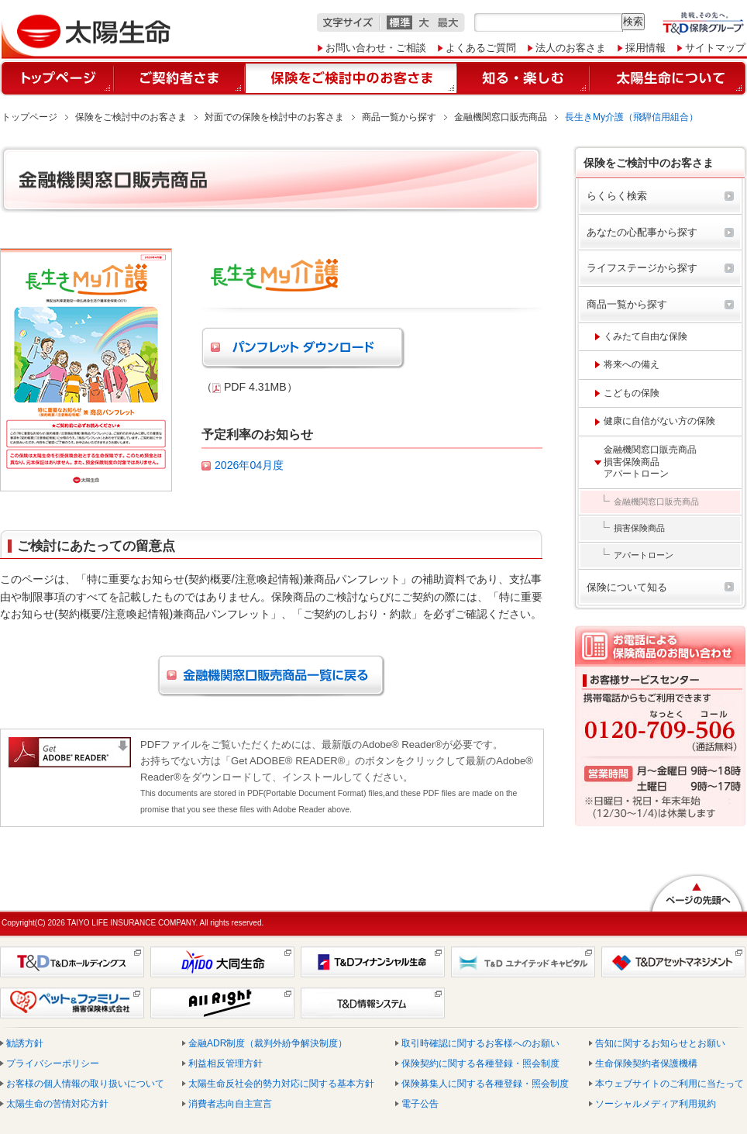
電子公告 (420, 1103)
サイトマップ (715, 47)
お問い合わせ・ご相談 (375, 47)
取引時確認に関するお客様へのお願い (480, 1043)
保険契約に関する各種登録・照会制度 (480, 1063)
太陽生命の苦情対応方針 (57, 1103)
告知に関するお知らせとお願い (660, 1043)
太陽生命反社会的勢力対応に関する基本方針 (281, 1083)
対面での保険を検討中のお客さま (274, 117)
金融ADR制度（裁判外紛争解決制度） (267, 1043)
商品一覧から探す (399, 117)
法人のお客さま (570, 47)
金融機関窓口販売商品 (500, 117)
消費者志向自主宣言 (230, 1103)
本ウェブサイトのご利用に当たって (669, 1083)
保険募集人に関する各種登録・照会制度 (485, 1083)
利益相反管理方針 (225, 1063)
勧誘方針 (24, 1043)
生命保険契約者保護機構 (646, 1063)
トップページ (29, 117)
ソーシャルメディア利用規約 (655, 1103)
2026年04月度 (249, 465)
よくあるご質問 (481, 47)
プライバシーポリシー (52, 1063)
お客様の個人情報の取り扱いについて (85, 1083)
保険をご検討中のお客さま (131, 117)
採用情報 (645, 47)
